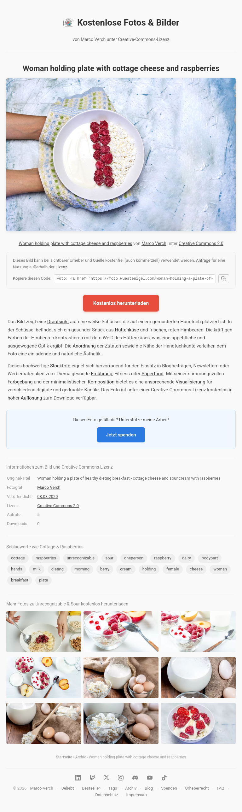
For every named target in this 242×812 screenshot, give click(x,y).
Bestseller (91, 789)
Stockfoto (60, 367)
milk (36, 570)
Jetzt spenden (121, 436)
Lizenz (61, 267)
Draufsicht (58, 322)
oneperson (133, 559)
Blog (149, 789)
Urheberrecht (197, 789)
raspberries (46, 559)
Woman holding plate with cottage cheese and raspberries (75, 243)
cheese (196, 570)
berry (104, 570)
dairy (186, 559)
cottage (18, 559)
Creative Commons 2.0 (201, 243)
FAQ (220, 789)
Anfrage (203, 260)
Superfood (152, 374)
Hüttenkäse (127, 331)
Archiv (80, 758)
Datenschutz (106, 795)
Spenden (169, 789)
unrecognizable (81, 559)
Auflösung (31, 399)
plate (43, 581)
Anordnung (83, 347)
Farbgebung (20, 383)
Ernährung (101, 374)
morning (81, 570)
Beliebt (67, 789)
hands (16, 570)
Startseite (64, 758)
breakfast (19, 581)
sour (109, 559)
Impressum (136, 795)
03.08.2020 (47, 497)
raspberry (162, 559)
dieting (57, 570)
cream (125, 570)
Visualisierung (190, 383)
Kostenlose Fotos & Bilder (121, 22)
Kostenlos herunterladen (121, 304)
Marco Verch (153, 243)
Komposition (101, 383)
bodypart (210, 559)
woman (220, 570)
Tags (112, 789)
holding (149, 570)
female (172, 570)
